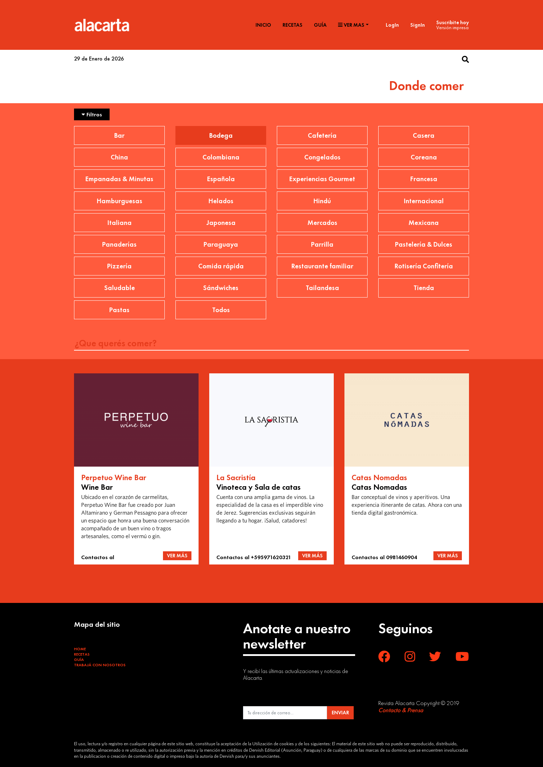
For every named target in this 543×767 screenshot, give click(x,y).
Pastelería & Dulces (423, 244)
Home (80, 648)
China (119, 157)
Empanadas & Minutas (119, 178)
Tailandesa (322, 287)
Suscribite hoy (452, 22)
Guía (320, 25)
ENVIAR (340, 712)
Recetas (292, 25)
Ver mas (351, 25)
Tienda (423, 287)
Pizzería (119, 266)
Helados (221, 200)
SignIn (417, 25)
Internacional (424, 200)
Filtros (91, 114)
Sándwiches (220, 287)
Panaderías (119, 244)
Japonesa (221, 222)
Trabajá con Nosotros (100, 664)
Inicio (263, 25)
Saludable (119, 287)
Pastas (119, 309)
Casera (423, 135)
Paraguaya (221, 244)
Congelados (322, 157)
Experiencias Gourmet (322, 178)
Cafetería (322, 135)
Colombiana (220, 157)
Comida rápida (221, 266)
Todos (221, 309)
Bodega (221, 135)
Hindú (322, 200)
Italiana (119, 222)
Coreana (424, 157)
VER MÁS (177, 555)
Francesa (423, 178)
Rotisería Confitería (424, 266)
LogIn (392, 25)
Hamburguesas (119, 200)
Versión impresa (452, 27)
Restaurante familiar (322, 266)
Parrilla (322, 244)
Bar (119, 135)
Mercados (322, 222)
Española (221, 178)
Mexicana (423, 222)
